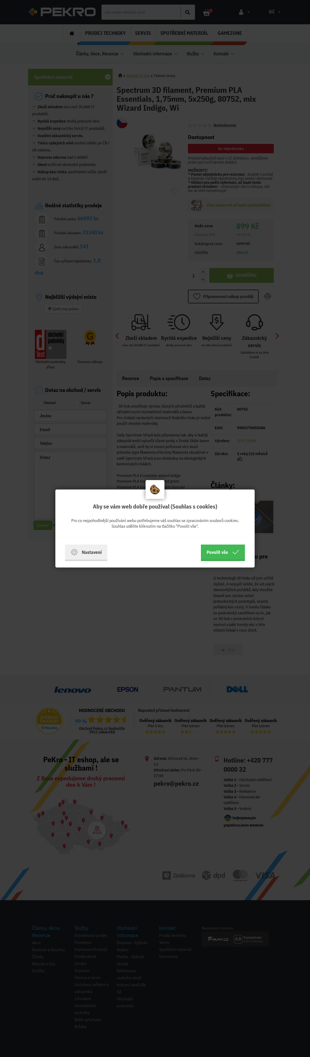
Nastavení (86, 552)
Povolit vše (223, 552)
